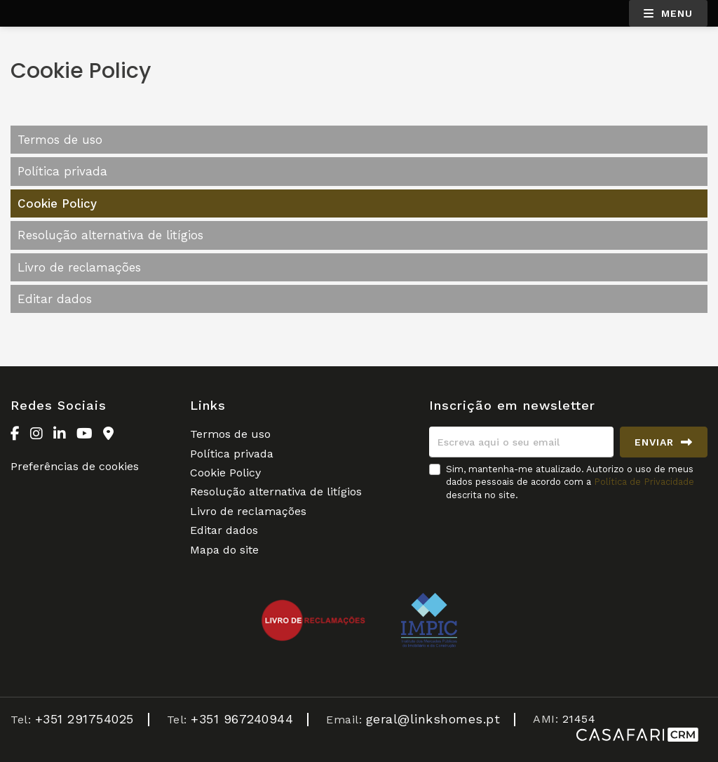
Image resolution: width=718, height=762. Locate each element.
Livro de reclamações (79, 267)
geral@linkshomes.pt (433, 718)
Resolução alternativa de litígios (110, 235)
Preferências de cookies (75, 466)
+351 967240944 (242, 718)
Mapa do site (224, 549)
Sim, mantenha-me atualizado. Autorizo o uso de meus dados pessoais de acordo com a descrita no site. (570, 482)
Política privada (62, 171)
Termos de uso (60, 140)
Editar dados (55, 299)
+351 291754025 (84, 718)
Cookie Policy (57, 203)
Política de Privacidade (644, 481)
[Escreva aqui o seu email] (521, 442)
